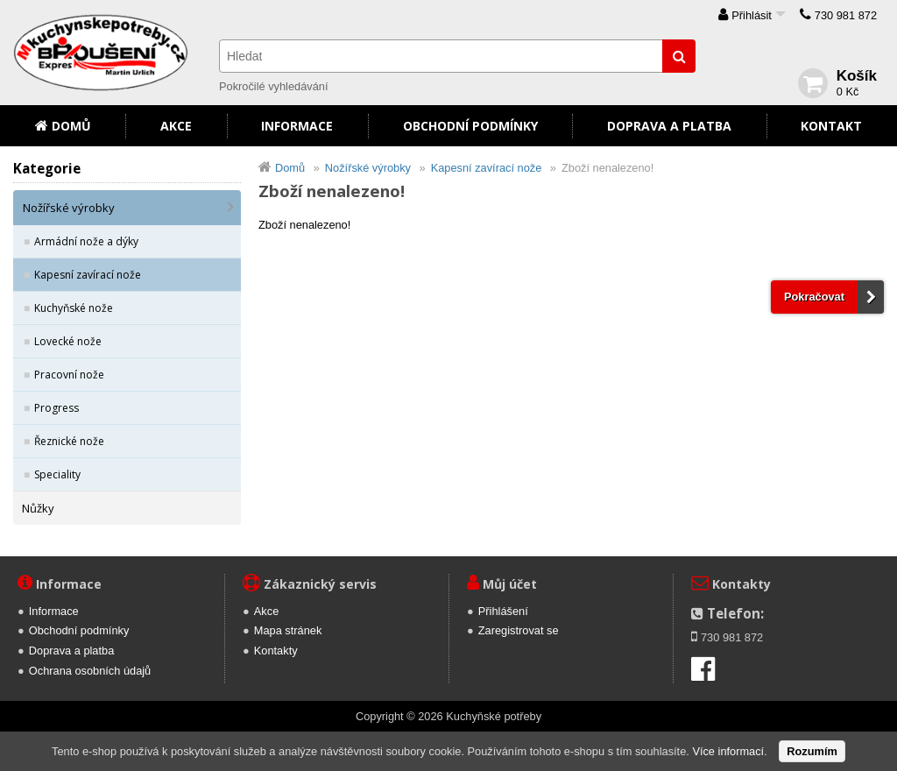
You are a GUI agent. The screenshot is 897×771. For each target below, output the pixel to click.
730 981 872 (846, 15)
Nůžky (38, 508)
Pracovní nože (69, 374)
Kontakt (831, 125)
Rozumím (812, 751)
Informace (297, 125)
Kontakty (276, 650)
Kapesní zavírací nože (87, 274)
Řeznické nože (69, 441)
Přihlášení (503, 611)
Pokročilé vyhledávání (273, 86)
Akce (176, 125)
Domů (71, 125)
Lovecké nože (68, 341)
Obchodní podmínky (470, 125)
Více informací (728, 751)
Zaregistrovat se (518, 630)
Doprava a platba (669, 125)
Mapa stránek (288, 630)
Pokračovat (814, 296)
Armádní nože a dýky (86, 241)
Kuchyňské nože (73, 308)
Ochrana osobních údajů (90, 670)
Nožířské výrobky (69, 208)
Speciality (57, 474)
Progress (56, 407)
